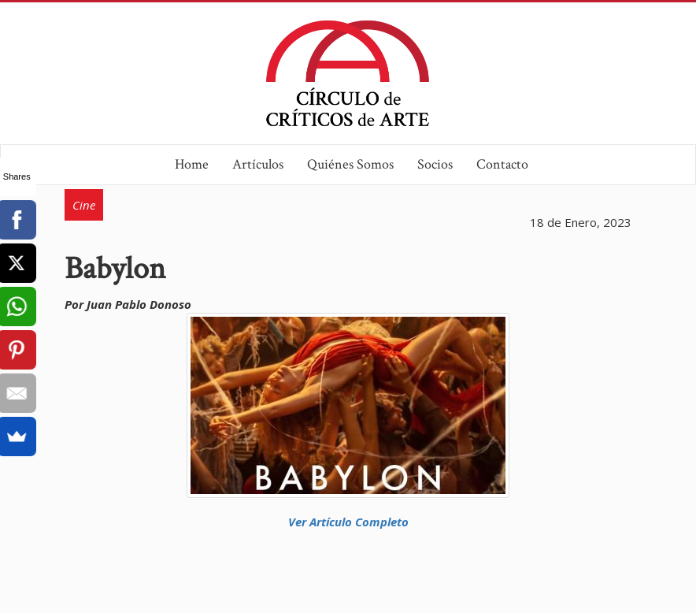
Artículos (257, 164)
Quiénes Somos (350, 164)
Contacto (502, 164)
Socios (435, 164)
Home (192, 164)
